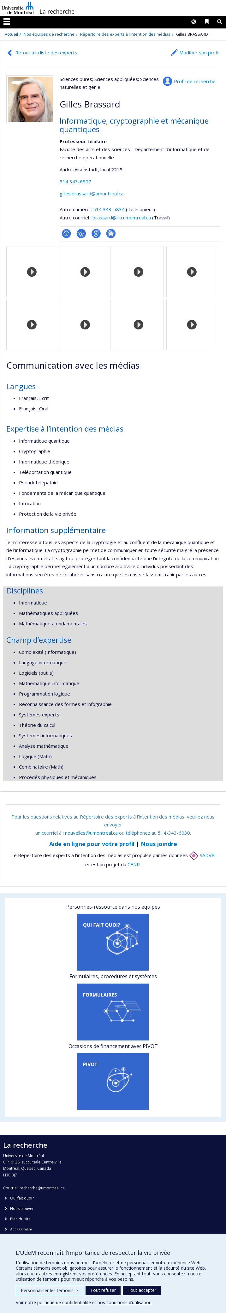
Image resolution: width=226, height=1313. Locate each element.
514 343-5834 (109, 209)
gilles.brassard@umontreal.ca (91, 193)
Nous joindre (159, 844)
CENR (134, 864)
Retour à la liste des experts (46, 52)
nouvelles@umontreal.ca (91, 833)
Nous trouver (22, 1208)
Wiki (81, 233)
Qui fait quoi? (22, 1198)
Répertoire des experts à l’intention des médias (125, 34)
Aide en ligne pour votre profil (91, 844)
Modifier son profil (199, 52)
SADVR (202, 855)
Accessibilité (21, 1229)
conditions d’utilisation (129, 1302)
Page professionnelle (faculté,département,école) (66, 233)
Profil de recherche (195, 81)
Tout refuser (103, 1290)
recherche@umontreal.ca (42, 1188)
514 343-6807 (75, 181)
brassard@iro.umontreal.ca (121, 217)
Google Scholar (96, 233)
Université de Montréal (18, 8)
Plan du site (20, 1219)
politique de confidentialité (64, 1302)
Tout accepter (142, 1290)
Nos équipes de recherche (49, 34)
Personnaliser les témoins (49, 1290)
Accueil (11, 34)
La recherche (56, 11)
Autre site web (111, 233)
